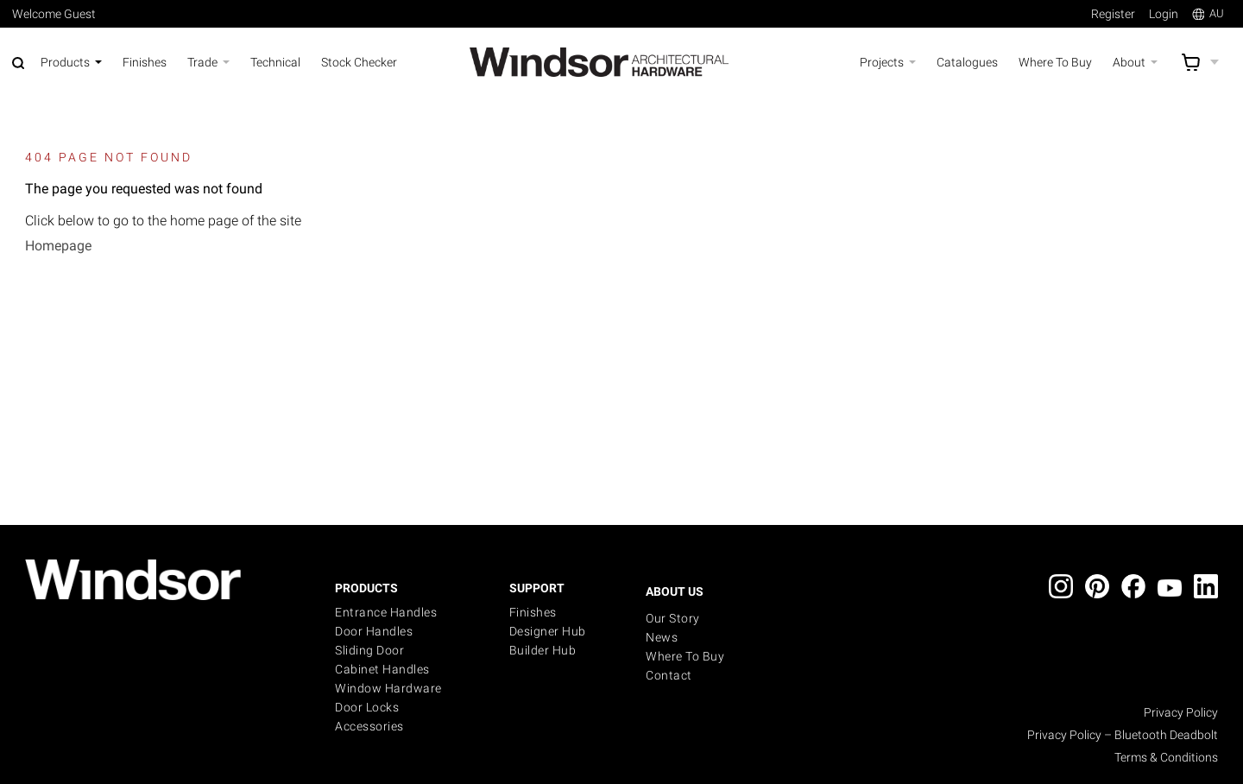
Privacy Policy (1181, 712)
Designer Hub (547, 631)
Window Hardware (388, 688)
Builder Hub (543, 650)
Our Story (673, 618)
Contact (669, 675)
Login (1163, 14)
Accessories (369, 726)
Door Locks (367, 707)
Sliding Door (369, 650)
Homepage (58, 245)
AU (1208, 13)
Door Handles (374, 631)
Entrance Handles (386, 612)
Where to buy (685, 656)
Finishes (533, 612)
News (662, 637)
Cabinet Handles (382, 669)
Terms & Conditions (1166, 757)
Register (1113, 14)
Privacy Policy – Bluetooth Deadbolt (1122, 735)
